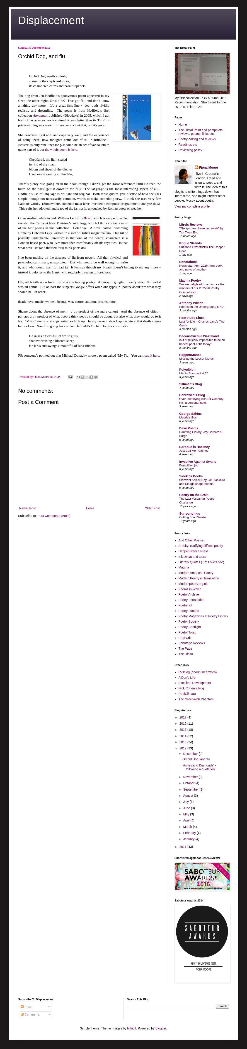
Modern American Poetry (196, 573)
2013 (183, 742)
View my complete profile (192, 206)
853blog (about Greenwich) (198, 672)
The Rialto (186, 654)
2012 (183, 748)
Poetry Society (189, 621)
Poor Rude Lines (191, 318)
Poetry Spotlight (190, 627)
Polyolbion (187, 369)
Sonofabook (188, 262)
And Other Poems (191, 540)
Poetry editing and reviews (197, 139)
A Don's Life (187, 677)
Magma (184, 567)
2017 (183, 717)
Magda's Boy (187, 417)
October (189, 783)
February (190, 833)
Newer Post (27, 508)
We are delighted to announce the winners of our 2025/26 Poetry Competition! (201, 288)
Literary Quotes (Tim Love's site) (201, 562)
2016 (183, 723)
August (188, 795)
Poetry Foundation (191, 600)
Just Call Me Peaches (193, 450)
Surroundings (189, 513)
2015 (183, 729)
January (189, 839)
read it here (151, 355)
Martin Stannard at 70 (193, 373)
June (187, 808)
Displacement (51, 20)
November (191, 777)
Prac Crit (185, 638)
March (188, 827)
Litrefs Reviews (191, 224)
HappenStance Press (193, 551)
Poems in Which (190, 589)
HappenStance (190, 355)
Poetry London (189, 611)
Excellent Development (195, 683)
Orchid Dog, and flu (196, 759)
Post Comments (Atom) (54, 516)
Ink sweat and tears (192, 556)
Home (90, 508)
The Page (185, 648)
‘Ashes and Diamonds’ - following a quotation (199, 767)
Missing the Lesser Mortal (196, 358)
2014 (183, 736)
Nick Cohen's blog (191, 688)
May (186, 814)
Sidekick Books (191, 476)
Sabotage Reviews (192, 643)
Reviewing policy (190, 150)
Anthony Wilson (191, 303)
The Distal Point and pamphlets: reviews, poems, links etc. (201, 132)
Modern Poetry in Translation (199, 578)
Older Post (152, 508)
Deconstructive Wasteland (199, 336)
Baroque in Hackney (194, 447)
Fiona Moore (208, 167)
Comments (30, 1014)
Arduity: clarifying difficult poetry (201, 546)
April (186, 820)
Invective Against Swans (197, 461)
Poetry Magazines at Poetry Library (203, 616)
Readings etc (188, 144)
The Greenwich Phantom (196, 699)
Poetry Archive (189, 594)
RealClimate (187, 694)
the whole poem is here (61, 149)
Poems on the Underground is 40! (201, 306)
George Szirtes (190, 414)
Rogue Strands (190, 243)
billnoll (131, 1028)
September (191, 789)
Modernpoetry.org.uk (193, 584)
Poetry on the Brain (193, 495)
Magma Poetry (190, 280)
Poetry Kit (185, 605)
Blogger (160, 1028)
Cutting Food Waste (192, 517)
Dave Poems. (189, 428)
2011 (183, 847)
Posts (26, 1007)
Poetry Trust (187, 632)
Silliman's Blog (190, 384)
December (191, 754)
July (186, 802)
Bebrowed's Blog (192, 395)
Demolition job (188, 465)
